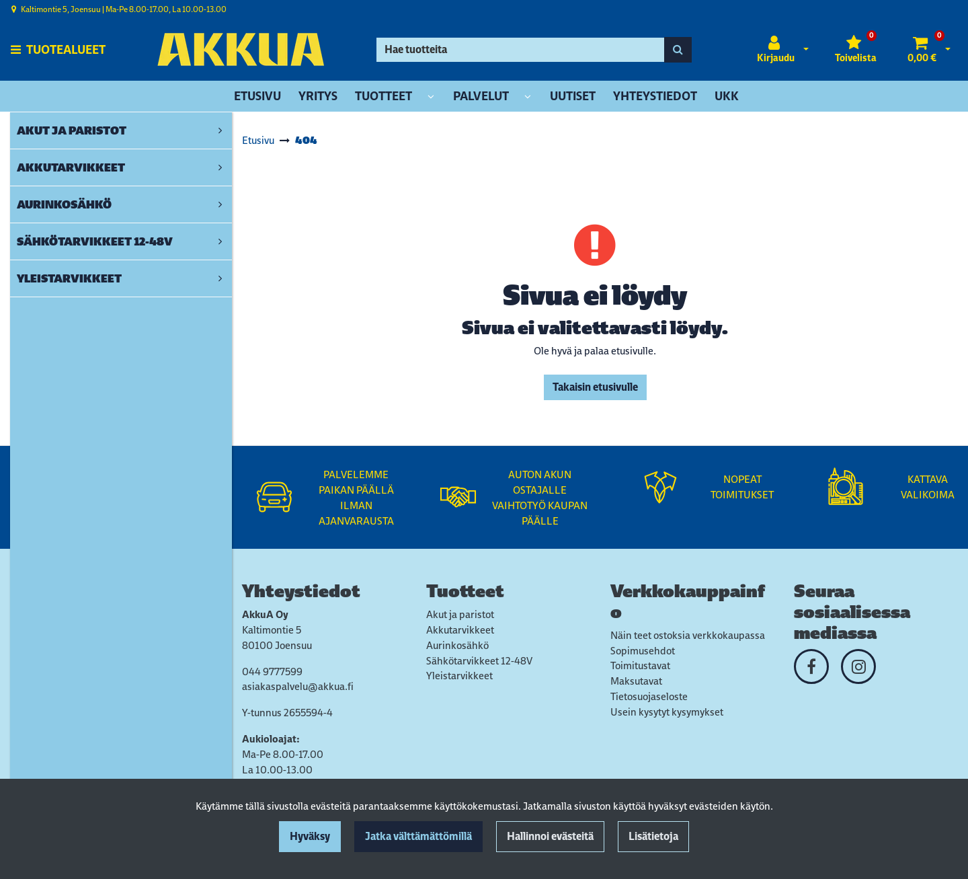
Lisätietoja (653, 836)
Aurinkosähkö (457, 645)
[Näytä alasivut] (431, 97)
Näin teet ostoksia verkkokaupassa (687, 635)
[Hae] (520, 50)
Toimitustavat (640, 665)
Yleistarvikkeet (459, 675)
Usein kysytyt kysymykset (666, 711)
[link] (220, 130)
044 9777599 (272, 671)
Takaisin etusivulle (595, 387)
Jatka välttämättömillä (418, 836)
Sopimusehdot (642, 650)
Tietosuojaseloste (649, 696)
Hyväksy (310, 836)
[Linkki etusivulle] (241, 49)
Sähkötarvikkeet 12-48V (479, 660)
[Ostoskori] (922, 50)
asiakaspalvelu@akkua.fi (298, 686)
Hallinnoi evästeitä (550, 836)
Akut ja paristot (460, 614)
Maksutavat (636, 681)
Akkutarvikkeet (460, 629)
